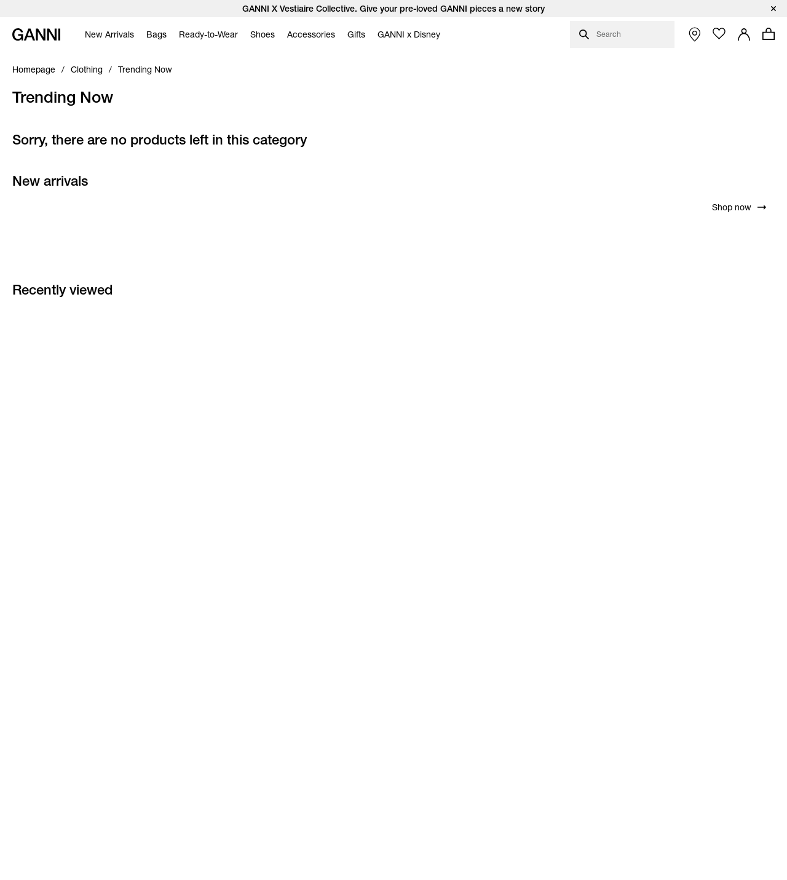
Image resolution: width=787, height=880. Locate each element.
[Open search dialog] (622, 34)
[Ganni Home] (36, 34)
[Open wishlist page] (719, 33)
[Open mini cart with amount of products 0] (768, 33)
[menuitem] (106, 34)
